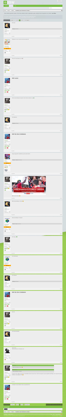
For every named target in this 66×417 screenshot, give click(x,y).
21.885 (9, 267)
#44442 (61, 55)
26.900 (9, 107)
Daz (16, 223)
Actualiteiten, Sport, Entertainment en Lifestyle (16, 17)
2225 (22, 20)
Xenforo (12, 414)
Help (51, 414)
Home (54, 414)
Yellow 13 (6, 65)
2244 (25, 20)
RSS (61, 414)
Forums (11, 5)
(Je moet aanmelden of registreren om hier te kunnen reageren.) (54, 404)
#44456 (61, 328)
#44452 (61, 253)
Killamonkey (7, 46)
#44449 (61, 198)
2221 (16, 20)
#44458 (61, 362)
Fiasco (6, 160)
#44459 (61, 381)
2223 (19, 20)
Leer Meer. (54, 13)
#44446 (61, 130)
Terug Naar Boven (58, 414)
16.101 (9, 357)
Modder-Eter (7, 224)
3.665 (9, 127)
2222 (18, 20)
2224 (21, 20)
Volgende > (27, 20)
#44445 (61, 114)
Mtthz (29, 17)
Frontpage (6, 5)
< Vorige (12, 20)
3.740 (9, 50)
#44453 (61, 272)
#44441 (61, 36)
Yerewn (6, 29)
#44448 (61, 173)
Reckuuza (6, 84)
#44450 (61, 214)
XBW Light (5, 414)
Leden (15, 5)
